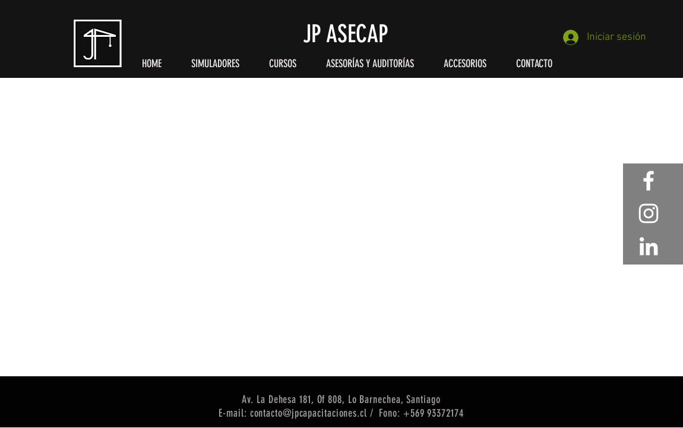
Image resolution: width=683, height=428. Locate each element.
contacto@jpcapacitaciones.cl (308, 413)
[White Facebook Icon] (648, 181)
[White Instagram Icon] (648, 213)
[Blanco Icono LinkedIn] (648, 246)
